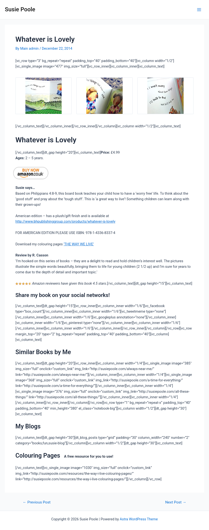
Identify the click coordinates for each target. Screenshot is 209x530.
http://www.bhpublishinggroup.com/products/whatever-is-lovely (65, 221)
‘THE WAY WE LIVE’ (79, 244)
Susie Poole (20, 9)
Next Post (175, 502)
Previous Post (37, 502)
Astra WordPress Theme (139, 519)
